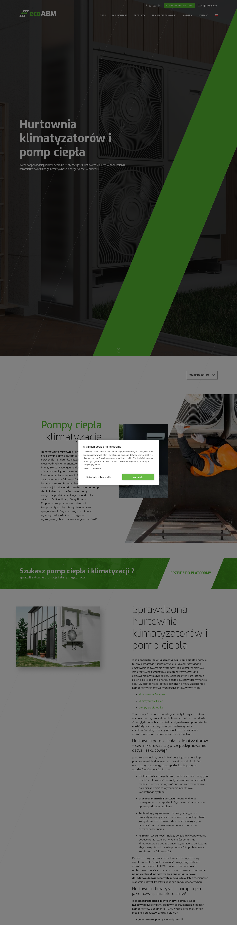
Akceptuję (138, 477)
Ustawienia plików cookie (99, 477)
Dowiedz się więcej (92, 468)
